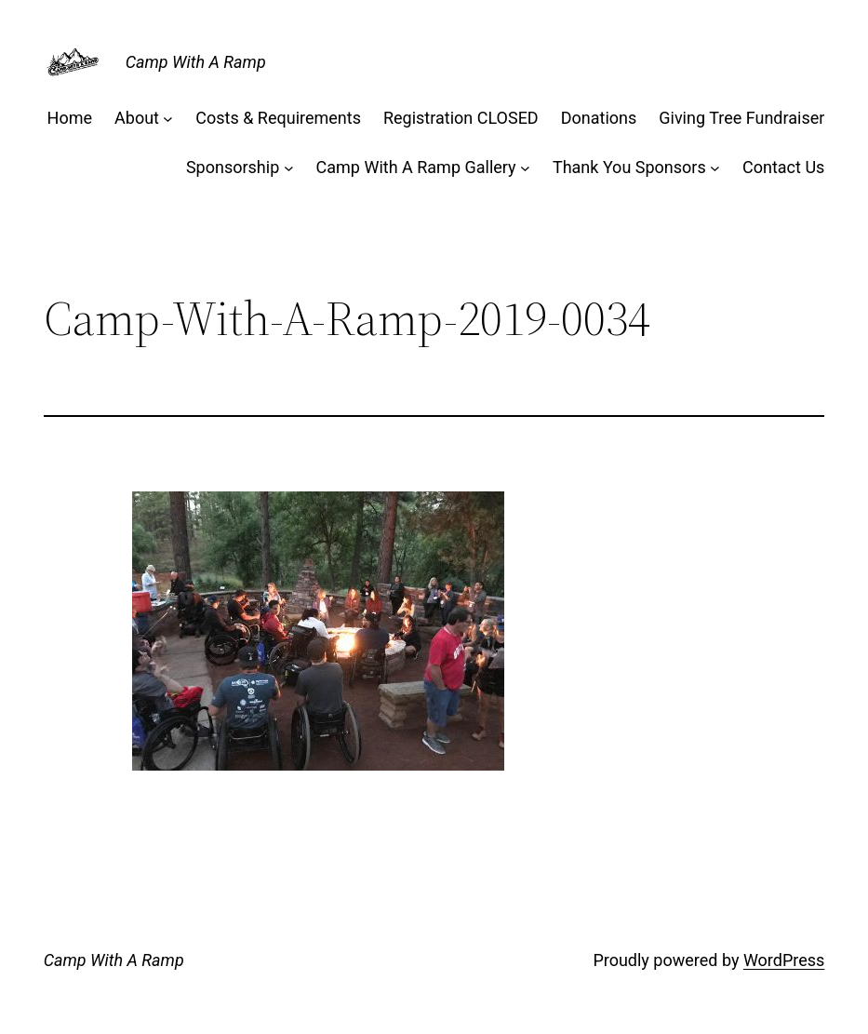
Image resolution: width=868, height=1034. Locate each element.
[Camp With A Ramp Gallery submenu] (525, 168)
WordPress (783, 960)
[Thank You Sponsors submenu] (715, 168)
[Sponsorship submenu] (289, 168)
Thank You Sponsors (629, 167)
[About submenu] (168, 119)
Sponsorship (232, 167)
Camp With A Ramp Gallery (416, 167)
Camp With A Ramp (196, 62)
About (136, 118)
